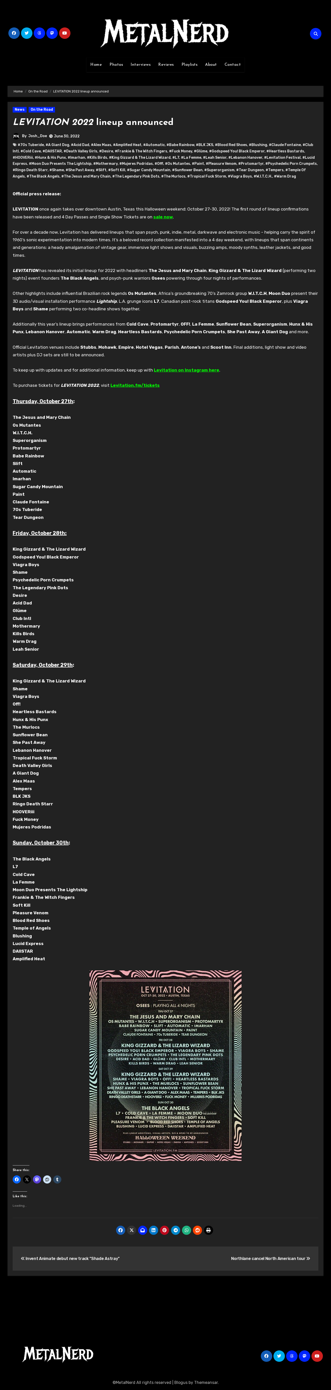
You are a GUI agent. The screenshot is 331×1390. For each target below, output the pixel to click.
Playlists (189, 65)
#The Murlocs (173, 176)
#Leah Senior (215, 157)
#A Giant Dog (57, 145)
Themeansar (206, 1382)
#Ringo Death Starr (30, 170)
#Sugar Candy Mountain (148, 170)
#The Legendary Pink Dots (135, 176)
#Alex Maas (101, 145)
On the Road (42, 109)
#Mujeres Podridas (136, 164)
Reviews (166, 65)
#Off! (159, 164)
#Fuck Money (180, 151)
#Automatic (154, 145)
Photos (116, 65)
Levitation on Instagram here (186, 370)
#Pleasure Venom (221, 164)
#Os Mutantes (177, 164)
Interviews (141, 65)
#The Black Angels (43, 176)
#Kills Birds (97, 157)
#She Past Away (80, 170)
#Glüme (200, 151)
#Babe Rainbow (180, 145)
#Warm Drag (285, 176)
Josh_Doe (37, 136)
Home (96, 65)
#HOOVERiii (23, 157)
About (211, 65)
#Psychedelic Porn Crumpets (291, 164)
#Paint (198, 164)
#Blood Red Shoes (231, 145)
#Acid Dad (80, 145)
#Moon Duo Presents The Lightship (60, 164)
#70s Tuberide (31, 145)
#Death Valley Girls (80, 151)
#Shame (56, 170)
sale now (163, 216)
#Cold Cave (31, 151)
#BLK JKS (204, 145)
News (20, 109)
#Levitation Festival (282, 157)
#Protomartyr (251, 164)
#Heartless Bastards (285, 151)
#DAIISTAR (52, 151)
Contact (233, 65)
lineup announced (97, 122)
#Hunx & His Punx (50, 157)
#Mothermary (105, 164)
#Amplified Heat (127, 145)
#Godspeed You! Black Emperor (237, 151)
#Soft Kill (116, 170)
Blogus (181, 1382)
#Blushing (258, 145)
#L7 (175, 157)
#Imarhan (76, 157)
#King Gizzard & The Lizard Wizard (140, 157)
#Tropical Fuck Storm (206, 176)
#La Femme (191, 157)
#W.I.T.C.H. (263, 176)
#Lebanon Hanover (245, 157)
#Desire (106, 151)
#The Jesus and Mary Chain (86, 176)
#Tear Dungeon (250, 170)
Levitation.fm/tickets (135, 385)
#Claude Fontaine (285, 145)
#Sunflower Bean (187, 170)
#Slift (101, 170)
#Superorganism (219, 170)
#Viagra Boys (240, 176)
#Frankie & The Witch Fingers (141, 151)
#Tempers (275, 170)
